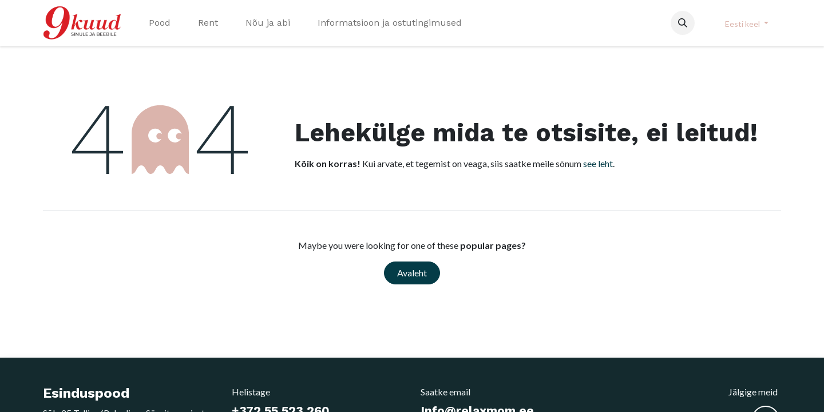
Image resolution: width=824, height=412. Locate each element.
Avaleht (412, 272)
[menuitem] (159, 22)
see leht (598, 163)
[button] (683, 23)
